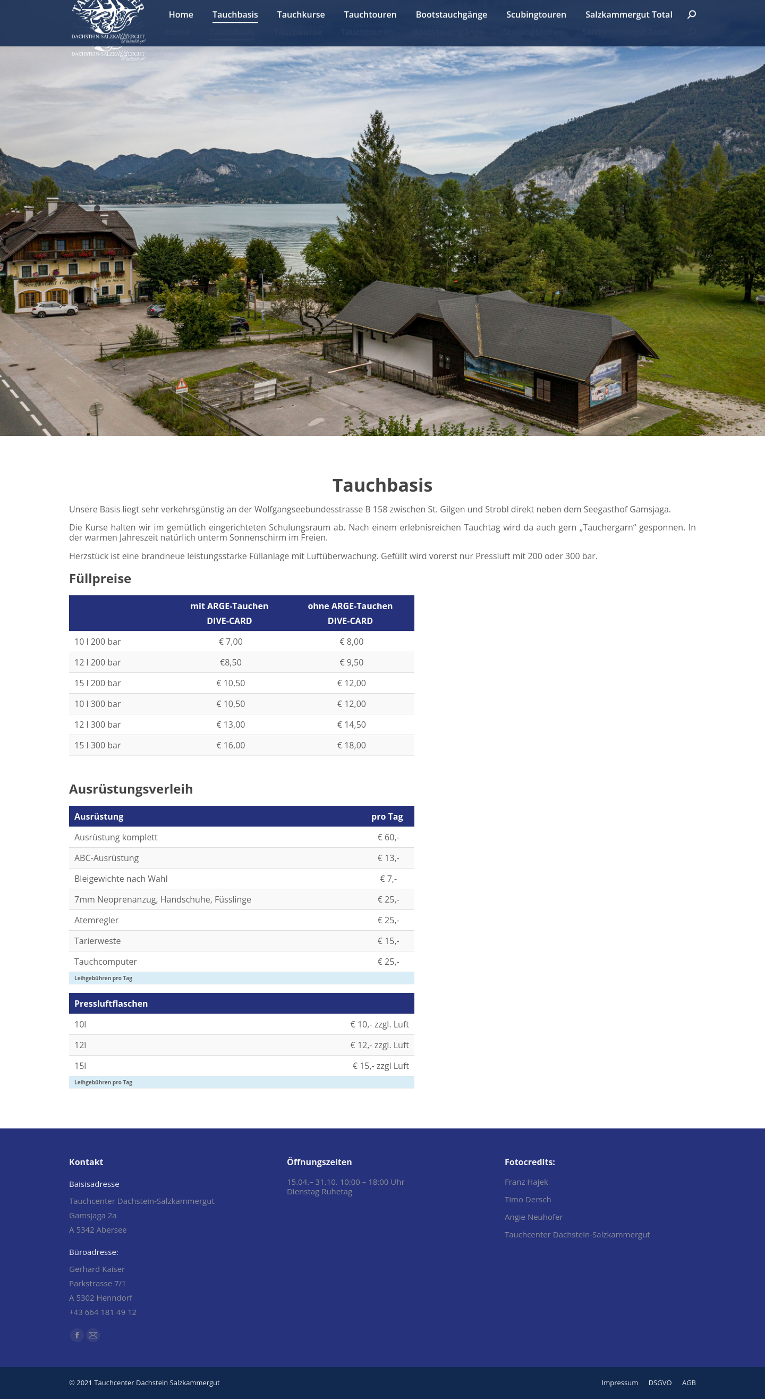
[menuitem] (177, 32)
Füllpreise (100, 578)
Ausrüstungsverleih (131, 788)
